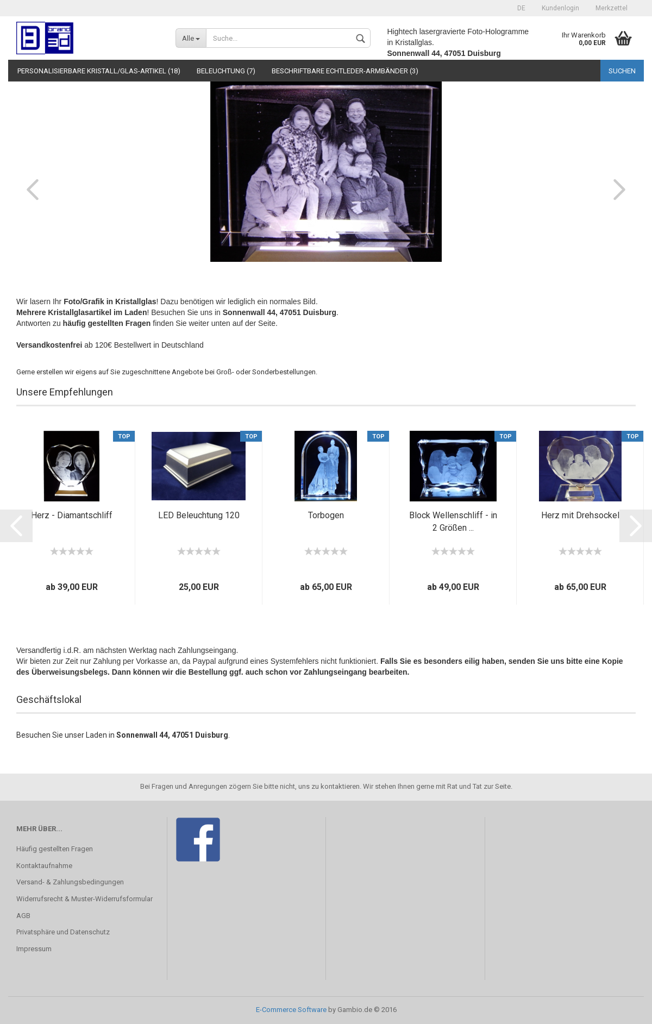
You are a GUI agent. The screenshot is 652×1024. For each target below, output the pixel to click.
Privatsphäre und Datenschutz (63, 932)
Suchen (622, 71)
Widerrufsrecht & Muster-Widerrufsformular (84, 899)
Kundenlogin (560, 8)
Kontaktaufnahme (44, 866)
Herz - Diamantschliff (71, 515)
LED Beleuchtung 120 (199, 515)
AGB (23, 916)
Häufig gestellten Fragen (54, 849)
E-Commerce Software (291, 1010)
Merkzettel (611, 8)
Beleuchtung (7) (226, 71)
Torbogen (326, 515)
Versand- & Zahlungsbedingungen (70, 882)
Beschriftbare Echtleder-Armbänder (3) (345, 71)
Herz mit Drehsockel (580, 515)
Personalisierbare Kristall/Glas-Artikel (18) (98, 71)
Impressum (34, 949)
